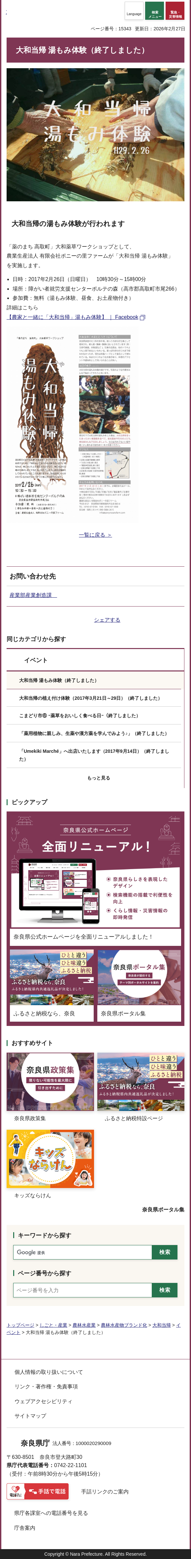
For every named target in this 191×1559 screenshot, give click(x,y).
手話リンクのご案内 (105, 1491)
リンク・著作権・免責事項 (46, 1386)
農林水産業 (84, 1325)
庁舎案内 (24, 1528)
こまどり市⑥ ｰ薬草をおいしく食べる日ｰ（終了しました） (80, 715)
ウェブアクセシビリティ (44, 1401)
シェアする (107, 620)
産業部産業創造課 (33, 595)
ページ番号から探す (44, 1273)
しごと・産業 (53, 1325)
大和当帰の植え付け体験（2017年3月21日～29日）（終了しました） (90, 698)
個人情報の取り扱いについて (49, 1372)
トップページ (20, 1325)
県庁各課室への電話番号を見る (51, 1513)
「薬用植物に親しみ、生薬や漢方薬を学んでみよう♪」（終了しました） (94, 733)
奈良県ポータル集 (163, 1209)
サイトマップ (30, 1416)
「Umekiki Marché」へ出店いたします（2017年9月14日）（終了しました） (94, 755)
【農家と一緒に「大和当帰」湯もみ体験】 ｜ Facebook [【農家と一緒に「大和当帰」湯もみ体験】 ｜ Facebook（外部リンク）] (72, 317)
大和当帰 (161, 1325)
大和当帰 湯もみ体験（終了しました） (59, 680)
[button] (134, 11)
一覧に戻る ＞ (95, 535)
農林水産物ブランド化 (124, 1325)
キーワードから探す (44, 1235)
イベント (36, 660)
